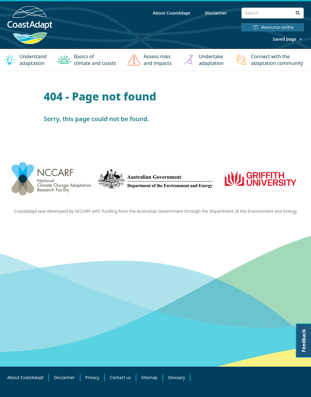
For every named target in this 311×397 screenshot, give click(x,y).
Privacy (92, 377)
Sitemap (149, 377)
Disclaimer (216, 13)
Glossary (176, 377)
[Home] (29, 25)
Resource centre (273, 27)
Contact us (120, 377)
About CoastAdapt (171, 13)
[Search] (298, 13)
